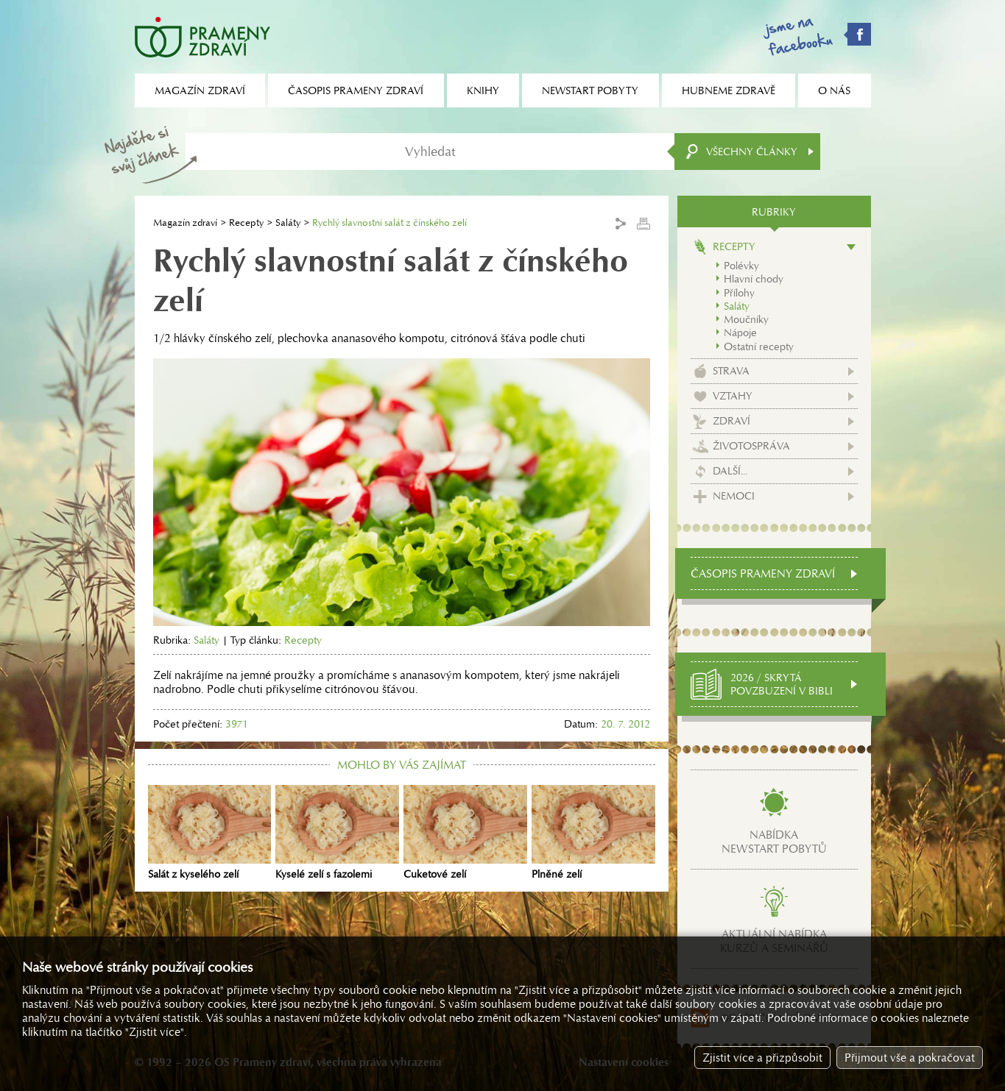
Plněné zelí (593, 833)
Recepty (246, 222)
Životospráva (751, 445)
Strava (731, 370)
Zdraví (731, 420)
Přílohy (739, 292)
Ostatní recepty (759, 346)
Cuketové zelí (465, 833)
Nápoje (740, 332)
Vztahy (732, 395)
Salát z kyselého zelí (210, 833)
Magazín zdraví (185, 222)
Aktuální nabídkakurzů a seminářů (774, 941)
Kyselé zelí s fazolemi (337, 833)
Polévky (741, 265)
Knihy (483, 90)
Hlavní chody (753, 278)
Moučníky (746, 319)
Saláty (287, 222)
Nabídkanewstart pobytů (774, 842)
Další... (730, 470)
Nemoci (734, 495)
